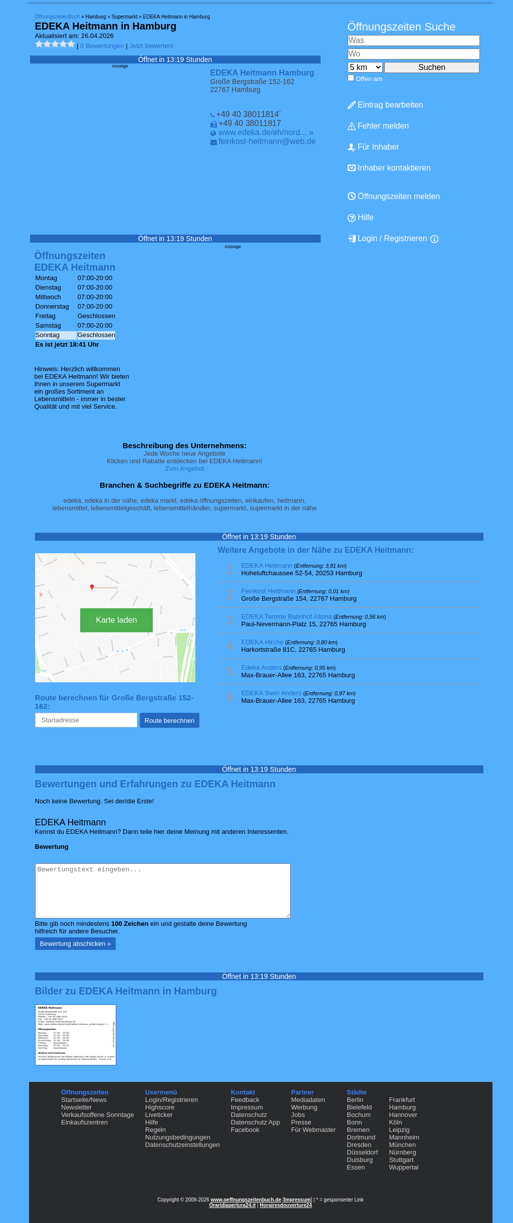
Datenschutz (249, 1114)
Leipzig (399, 1129)
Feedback (245, 1099)
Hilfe (361, 217)
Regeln (155, 1129)
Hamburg (402, 1107)
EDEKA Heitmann (267, 565)
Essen (356, 1167)
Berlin (355, 1099)
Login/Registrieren (171, 1099)
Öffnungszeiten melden (394, 196)
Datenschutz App (255, 1122)
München (402, 1144)
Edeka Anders (261, 667)
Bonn (354, 1122)
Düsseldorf (362, 1152)
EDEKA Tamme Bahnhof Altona (286, 616)
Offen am (369, 79)
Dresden (359, 1144)
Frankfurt (402, 1099)
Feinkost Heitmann (268, 591)
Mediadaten (308, 1099)
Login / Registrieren (387, 238)
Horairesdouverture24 (286, 1205)
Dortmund (361, 1137)
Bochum (359, 1114)
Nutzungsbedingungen (177, 1137)
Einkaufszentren (84, 1122)
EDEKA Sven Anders (271, 693)
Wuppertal (403, 1167)
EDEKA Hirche (262, 642)
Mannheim (404, 1137)
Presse (301, 1122)
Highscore (160, 1107)
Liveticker (159, 1114)
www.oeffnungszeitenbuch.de (245, 1199)
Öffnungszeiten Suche (402, 27)
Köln (395, 1122)
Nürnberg (402, 1152)
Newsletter (76, 1107)
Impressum (247, 1107)
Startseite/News (84, 1099)
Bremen (358, 1129)
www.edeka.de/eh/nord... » (265, 132)
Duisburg (360, 1159)
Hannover (403, 1114)
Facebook (245, 1129)
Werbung (304, 1107)
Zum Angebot (184, 468)
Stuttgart (401, 1159)
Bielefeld (359, 1107)
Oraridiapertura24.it (232, 1205)
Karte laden (116, 620)
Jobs (298, 1114)
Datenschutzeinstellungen (182, 1144)
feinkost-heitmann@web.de (267, 141)
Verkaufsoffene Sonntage (97, 1114)
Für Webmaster (313, 1129)
